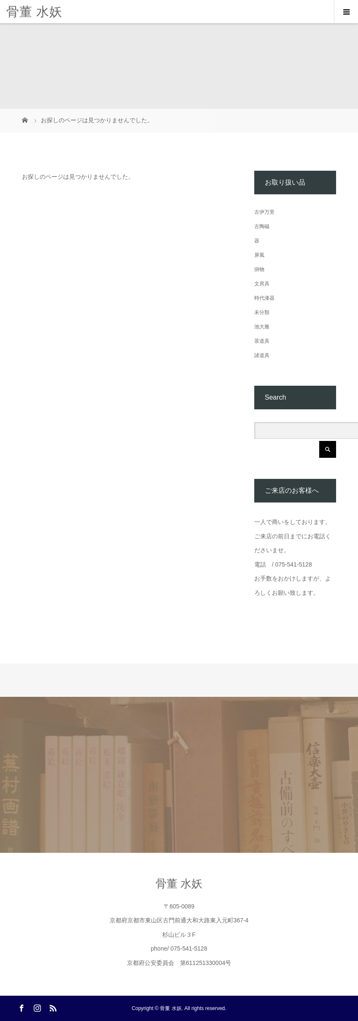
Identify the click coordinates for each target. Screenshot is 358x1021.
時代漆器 (264, 298)
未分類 (261, 312)
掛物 (259, 269)
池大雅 (261, 327)
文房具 (261, 284)
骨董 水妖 (34, 12)
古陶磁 (261, 226)
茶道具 (261, 341)
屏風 (259, 255)
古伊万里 (264, 212)
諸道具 (261, 355)
